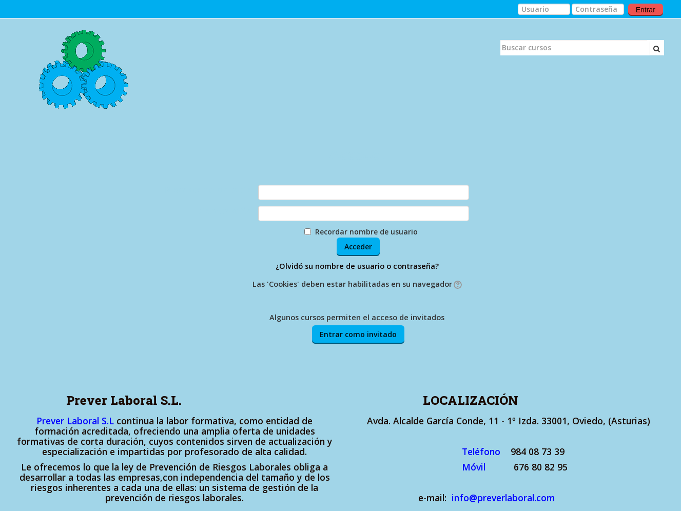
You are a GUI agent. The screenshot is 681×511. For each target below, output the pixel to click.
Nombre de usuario (208, 190)
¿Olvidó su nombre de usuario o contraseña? (357, 266)
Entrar (645, 10)
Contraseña (225, 211)
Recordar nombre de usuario (366, 232)
